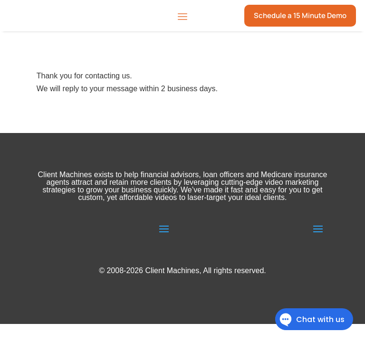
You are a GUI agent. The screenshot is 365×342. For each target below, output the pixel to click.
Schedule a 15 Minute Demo (300, 15)
